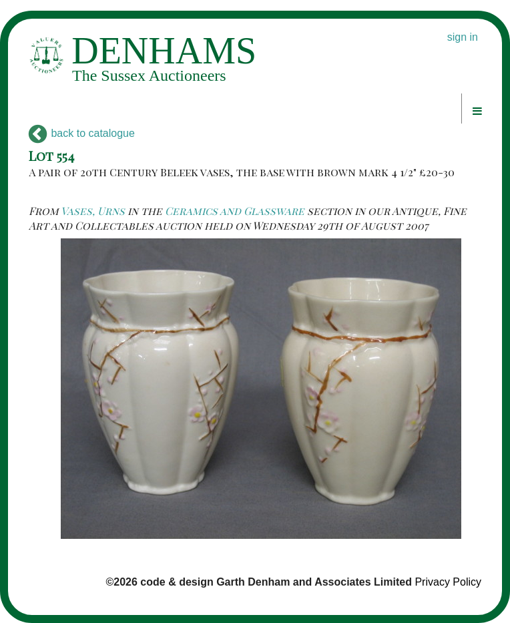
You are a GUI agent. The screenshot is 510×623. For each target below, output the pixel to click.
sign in (462, 37)
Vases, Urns (93, 211)
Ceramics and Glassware (234, 211)
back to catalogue (82, 133)
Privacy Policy (448, 582)
